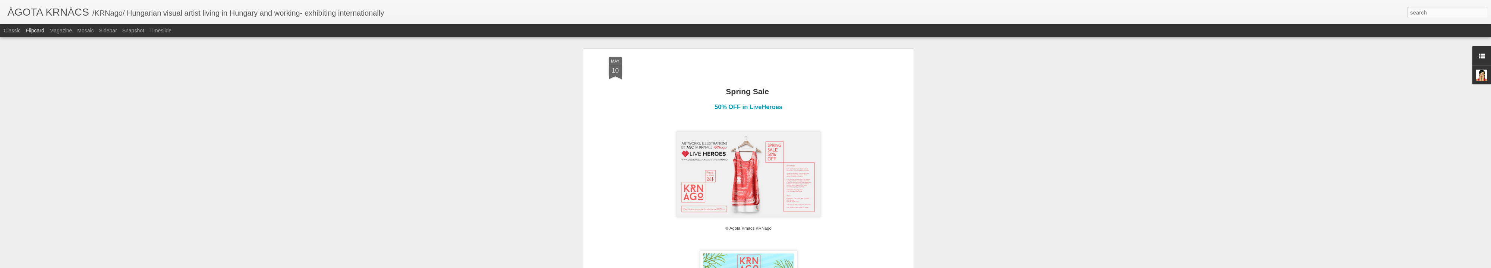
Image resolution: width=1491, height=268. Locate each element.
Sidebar (108, 31)
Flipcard (35, 31)
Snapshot (133, 31)
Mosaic (85, 31)
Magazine (61, 31)
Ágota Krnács (778, 155)
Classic (12, 31)
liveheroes (763, 165)
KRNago (738, 165)
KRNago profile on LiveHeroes (749, 144)
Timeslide (160, 31)
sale (782, 165)
